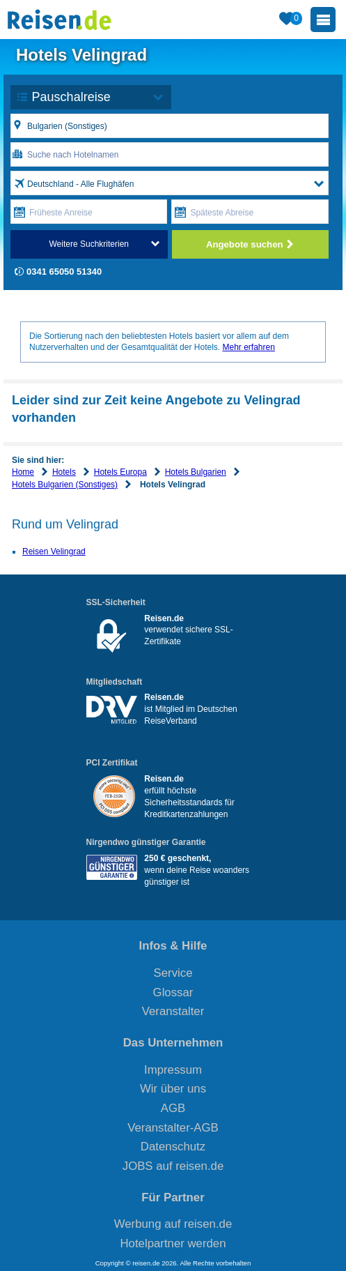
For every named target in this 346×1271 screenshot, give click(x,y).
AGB (173, 1108)
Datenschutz (173, 1146)
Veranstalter (173, 1011)
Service (173, 973)
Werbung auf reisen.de (173, 1224)
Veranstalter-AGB (173, 1127)
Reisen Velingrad (54, 551)
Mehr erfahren (248, 347)
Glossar (173, 992)
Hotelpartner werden (173, 1243)
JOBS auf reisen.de (173, 1166)
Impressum (173, 1069)
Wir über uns (173, 1088)
